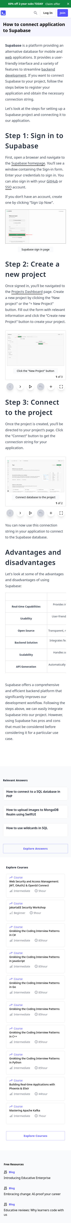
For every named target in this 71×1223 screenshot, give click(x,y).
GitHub (52, 181)
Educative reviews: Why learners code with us (34, 1212)
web (8, 57)
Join (63, 13)
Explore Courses (35, 1136)
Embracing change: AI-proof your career (32, 1194)
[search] (35, 12)
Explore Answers (35, 848)
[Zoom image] (35, 226)
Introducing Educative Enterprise (27, 1178)
